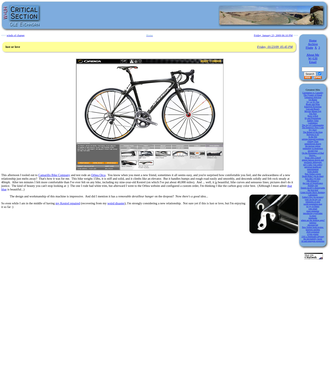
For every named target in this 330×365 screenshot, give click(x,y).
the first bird (313, 190)
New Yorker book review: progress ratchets (313, 228)
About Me (313, 55)
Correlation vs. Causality (312, 93)
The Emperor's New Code (313, 127)
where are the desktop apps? (313, 220)
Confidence (313, 123)
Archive (313, 44)
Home (313, 40)
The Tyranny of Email (312, 95)
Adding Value (313, 120)
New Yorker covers (313, 174)
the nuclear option (312, 146)
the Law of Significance (313, 183)
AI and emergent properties (313, 241)
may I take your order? (312, 164)
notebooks (312, 218)
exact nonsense (312, 211)
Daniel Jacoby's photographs (313, 188)
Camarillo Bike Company (54, 175)
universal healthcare (312, 167)
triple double (312, 171)
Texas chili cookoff (313, 157)
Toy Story (313, 130)
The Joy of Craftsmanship (313, 125)
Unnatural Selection (312, 97)
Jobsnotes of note (313, 202)
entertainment (313, 169)
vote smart (312, 208)
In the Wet (312, 137)
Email (313, 62)
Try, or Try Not (312, 102)
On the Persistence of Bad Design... (313, 154)
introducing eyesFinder (312, 213)
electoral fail (312, 225)
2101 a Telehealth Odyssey (313, 236)
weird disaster (116, 203)
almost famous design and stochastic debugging (313, 161)
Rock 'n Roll (312, 116)
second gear (313, 151)
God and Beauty (313, 109)
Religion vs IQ (313, 134)
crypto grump (312, 234)
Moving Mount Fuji (312, 111)
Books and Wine (313, 104)
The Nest (313, 113)
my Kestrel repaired (67, 203)
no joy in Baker (312, 206)
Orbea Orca (98, 175)
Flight (309, 47)
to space (312, 215)
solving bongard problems (313, 139)
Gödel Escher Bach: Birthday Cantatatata (312, 193)
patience (312, 222)
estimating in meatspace (313, 148)
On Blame (312, 99)
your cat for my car (313, 199)
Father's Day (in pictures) (313, 197)
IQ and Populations (313, 118)
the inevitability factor (312, 239)
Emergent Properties (313, 106)
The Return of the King (313, 132)
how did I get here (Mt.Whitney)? (313, 179)
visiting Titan (312, 141)
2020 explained (312, 232)
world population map (312, 204)
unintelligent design (312, 144)
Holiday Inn (313, 185)
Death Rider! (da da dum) (313, 176)
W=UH (312, 58)
